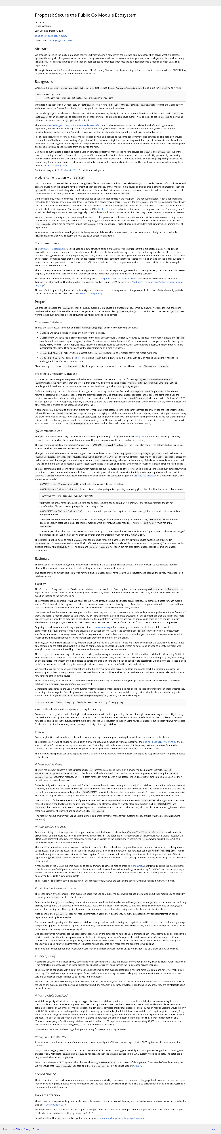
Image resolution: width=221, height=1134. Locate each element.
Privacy (27, 1129)
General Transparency (91, 293)
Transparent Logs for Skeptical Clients (118, 278)
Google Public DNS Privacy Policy (159, 741)
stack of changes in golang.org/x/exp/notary (124, 1118)
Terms (35, 1129)
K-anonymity (136, 865)
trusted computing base (55, 165)
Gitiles (19, 1129)
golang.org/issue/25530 (60, 40)
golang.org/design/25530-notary (51, 35)
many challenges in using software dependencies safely (73, 125)
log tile (77, 357)
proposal (145, 475)
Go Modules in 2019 (67, 170)
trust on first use (106, 209)
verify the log (141, 436)
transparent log (102, 627)
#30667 (137, 1065)
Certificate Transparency (51, 248)
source (214, 1129)
